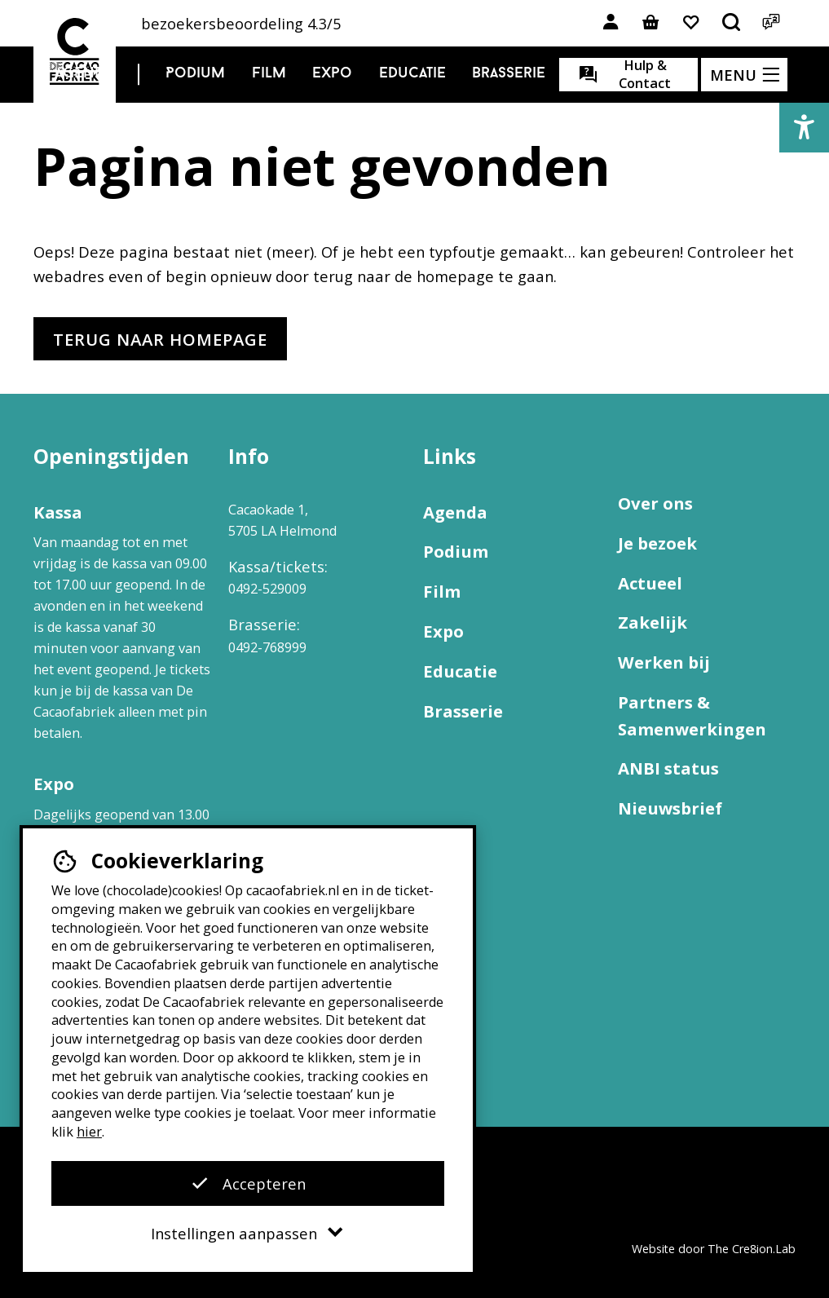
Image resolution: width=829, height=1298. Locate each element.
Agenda (83, 74)
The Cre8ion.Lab (752, 1248)
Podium (195, 74)
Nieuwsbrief (670, 808)
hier (89, 1132)
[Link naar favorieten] (690, 23)
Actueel (650, 583)
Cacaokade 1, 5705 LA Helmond (282, 520)
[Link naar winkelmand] (650, 23)
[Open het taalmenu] (771, 23)
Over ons (655, 503)
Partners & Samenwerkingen (692, 715)
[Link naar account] (610, 23)
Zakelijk (652, 622)
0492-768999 (267, 647)
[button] (804, 127)
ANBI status (668, 768)
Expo (332, 74)
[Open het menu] (744, 74)
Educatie (412, 74)
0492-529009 (267, 589)
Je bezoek (657, 543)
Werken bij (664, 662)
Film (269, 74)
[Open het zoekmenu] (731, 23)
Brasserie (508, 74)
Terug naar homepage (160, 339)
